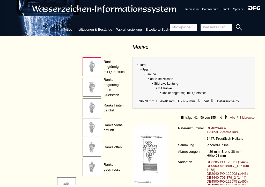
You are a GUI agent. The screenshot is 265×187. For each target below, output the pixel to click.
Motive (67, 29)
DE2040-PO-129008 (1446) (227, 174)
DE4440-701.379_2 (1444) (226, 177)
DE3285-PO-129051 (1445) (227, 162)
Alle (232, 117)
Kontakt (225, 9)
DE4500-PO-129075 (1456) (227, 181)
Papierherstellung (129, 29)
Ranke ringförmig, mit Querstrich (114, 67)
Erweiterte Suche (158, 29)
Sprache (238, 9)
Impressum (192, 9)
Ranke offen (113, 147)
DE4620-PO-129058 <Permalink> (223, 130)
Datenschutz (210, 9)
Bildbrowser (247, 117)
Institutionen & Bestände (94, 29)
